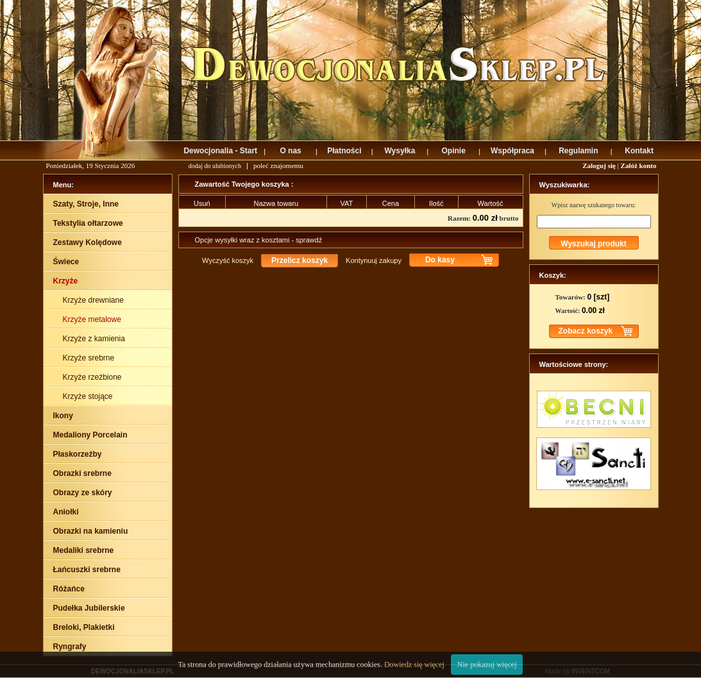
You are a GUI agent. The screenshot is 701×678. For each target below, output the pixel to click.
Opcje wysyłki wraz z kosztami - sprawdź (259, 240)
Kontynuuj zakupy (373, 260)
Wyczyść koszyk (227, 260)
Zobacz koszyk (586, 330)
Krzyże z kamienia (95, 338)
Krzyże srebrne (90, 357)
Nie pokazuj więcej (487, 664)
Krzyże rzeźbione (93, 377)
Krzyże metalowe (93, 319)
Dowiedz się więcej (414, 664)
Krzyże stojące (89, 396)
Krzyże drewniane (94, 300)
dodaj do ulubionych (215, 165)
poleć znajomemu (278, 165)
